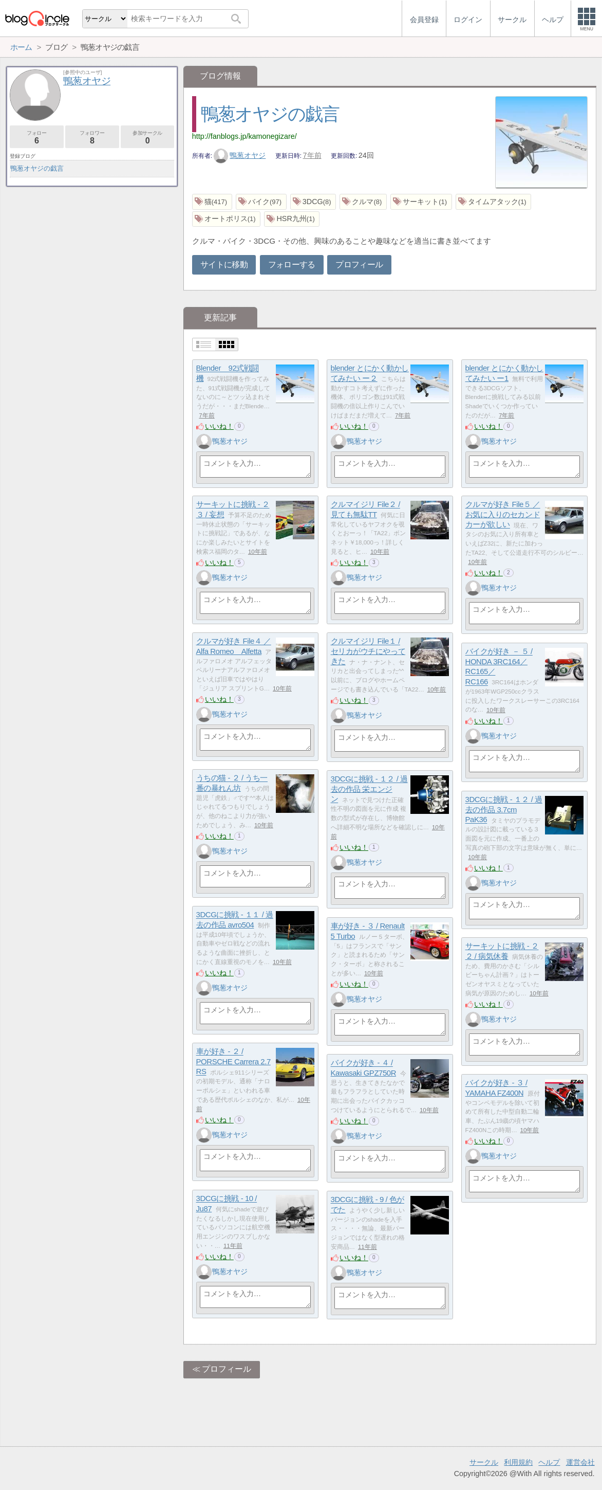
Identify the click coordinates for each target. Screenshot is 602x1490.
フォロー (37, 137)
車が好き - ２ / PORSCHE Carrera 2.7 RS (233, 1061)
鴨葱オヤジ (240, 155)
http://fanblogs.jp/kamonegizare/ (244, 136)
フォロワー (92, 137)
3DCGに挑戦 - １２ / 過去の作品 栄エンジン (369, 789)
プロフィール (359, 264)
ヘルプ (549, 1462)
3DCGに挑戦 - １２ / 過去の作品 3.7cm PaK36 (503, 809)
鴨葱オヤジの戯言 (270, 114)
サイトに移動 (224, 264)
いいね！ (219, 426)
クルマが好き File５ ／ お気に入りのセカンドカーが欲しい (502, 514)
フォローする (291, 264)
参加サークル (148, 137)
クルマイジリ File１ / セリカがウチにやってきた (368, 651)
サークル (483, 1462)
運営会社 (580, 1462)
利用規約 (518, 1462)
